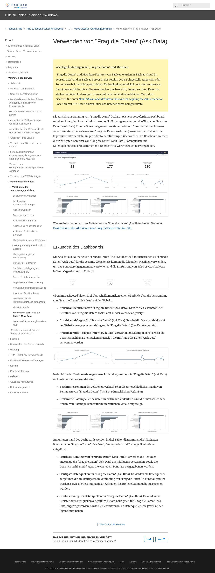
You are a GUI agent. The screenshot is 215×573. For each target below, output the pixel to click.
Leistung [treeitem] (14, 339)
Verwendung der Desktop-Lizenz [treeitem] (29, 287)
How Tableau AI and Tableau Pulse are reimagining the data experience (121, 99)
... (69, 28)
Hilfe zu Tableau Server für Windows (45, 28)
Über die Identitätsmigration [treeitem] (23, 94)
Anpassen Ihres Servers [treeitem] (22, 138)
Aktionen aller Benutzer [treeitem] (25, 220)
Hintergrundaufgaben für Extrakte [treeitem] (30, 240)
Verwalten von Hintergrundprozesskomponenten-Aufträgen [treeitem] (26, 167)
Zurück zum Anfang (110, 524)
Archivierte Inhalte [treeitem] (18, 392)
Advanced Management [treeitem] (21, 381)
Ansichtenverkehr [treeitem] (22, 210)
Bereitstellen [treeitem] (14, 62)
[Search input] (195, 5)
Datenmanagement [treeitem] (19, 387)
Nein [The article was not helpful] (161, 539)
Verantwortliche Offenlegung (101, 562)
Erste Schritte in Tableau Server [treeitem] (23, 45)
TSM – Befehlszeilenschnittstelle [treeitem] (26, 355)
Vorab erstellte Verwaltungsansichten (93, 28)
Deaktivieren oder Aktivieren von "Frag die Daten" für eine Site (92, 228)
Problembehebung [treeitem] (19, 371)
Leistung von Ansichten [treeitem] (24, 195)
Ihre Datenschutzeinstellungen (181, 562)
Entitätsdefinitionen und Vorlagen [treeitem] (26, 360)
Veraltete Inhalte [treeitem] (21, 307)
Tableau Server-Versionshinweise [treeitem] (24, 51)
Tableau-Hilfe (14, 28)
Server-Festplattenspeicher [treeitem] (26, 277)
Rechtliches (20, 562)
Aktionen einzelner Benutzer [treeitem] (27, 226)
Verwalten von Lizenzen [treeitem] (21, 88)
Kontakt (132, 562)
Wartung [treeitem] (14, 349)
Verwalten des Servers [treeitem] (20, 78)
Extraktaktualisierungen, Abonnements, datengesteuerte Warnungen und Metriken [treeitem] (25, 155)
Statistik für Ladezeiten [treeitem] (24, 263)
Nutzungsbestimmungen (42, 562)
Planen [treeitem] (11, 56)
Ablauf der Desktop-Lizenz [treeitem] (26, 293)
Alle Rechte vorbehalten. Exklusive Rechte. (90, 568)
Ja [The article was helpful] (149, 539)
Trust (122, 562)
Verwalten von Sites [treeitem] (17, 72)
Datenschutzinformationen (71, 562)
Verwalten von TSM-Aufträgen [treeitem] (25, 176)
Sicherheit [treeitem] (14, 83)
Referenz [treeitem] (14, 376)
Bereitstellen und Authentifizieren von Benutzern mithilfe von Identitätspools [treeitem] (26, 102)
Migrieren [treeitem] (12, 67)
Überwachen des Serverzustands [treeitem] (26, 344)
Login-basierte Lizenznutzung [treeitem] (28, 282)
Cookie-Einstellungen (151, 562)
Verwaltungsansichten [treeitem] (21, 181)
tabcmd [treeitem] (13, 365)
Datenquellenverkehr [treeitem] (23, 215)
